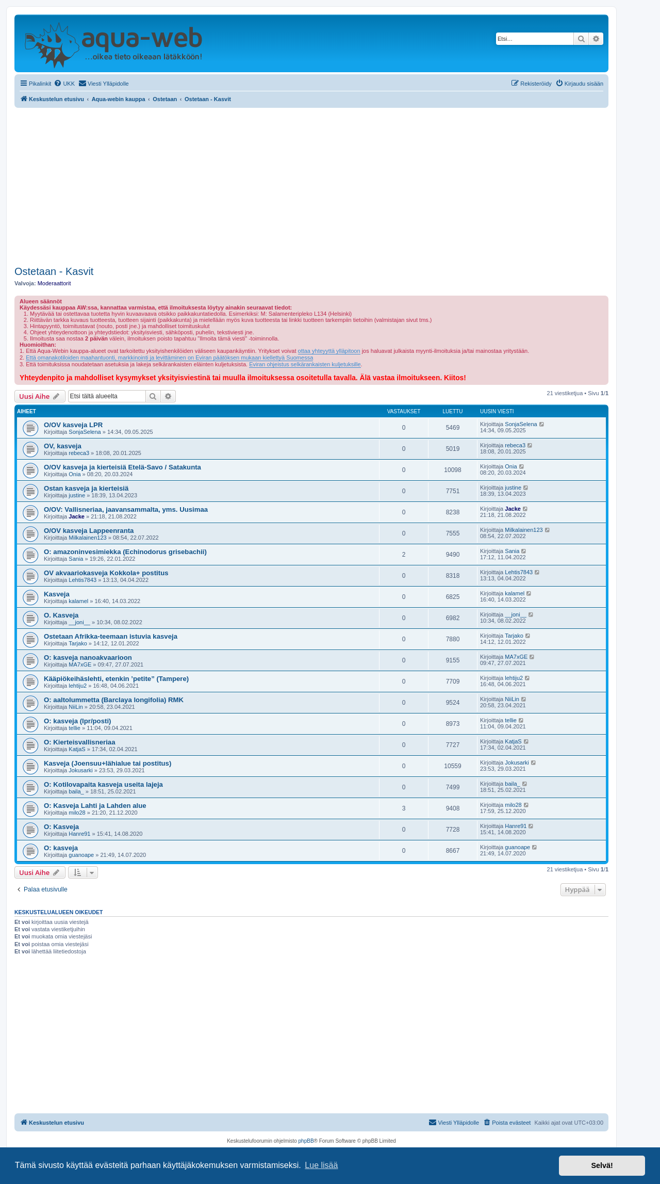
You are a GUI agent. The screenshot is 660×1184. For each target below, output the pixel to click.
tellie (74, 728)
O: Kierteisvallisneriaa (80, 742)
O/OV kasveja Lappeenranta (89, 530)
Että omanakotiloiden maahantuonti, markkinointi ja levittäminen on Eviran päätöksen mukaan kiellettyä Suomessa (169, 357)
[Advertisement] (311, 185)
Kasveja (57, 594)
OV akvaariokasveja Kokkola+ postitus (106, 573)
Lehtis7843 (82, 580)
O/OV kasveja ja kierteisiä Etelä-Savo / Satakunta (122, 467)
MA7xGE (80, 664)
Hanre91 (79, 834)
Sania (76, 559)
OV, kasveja (62, 446)
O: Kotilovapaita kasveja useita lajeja (103, 784)
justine (77, 495)
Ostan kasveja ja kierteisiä (86, 488)
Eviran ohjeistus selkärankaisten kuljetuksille (304, 364)
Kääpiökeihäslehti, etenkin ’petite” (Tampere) (116, 679)
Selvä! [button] (602, 1165)
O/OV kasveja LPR (73, 425)
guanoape (81, 855)
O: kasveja (61, 848)
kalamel (78, 601)
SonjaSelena (85, 432)
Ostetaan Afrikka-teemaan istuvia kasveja (110, 636)
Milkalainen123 (87, 537)
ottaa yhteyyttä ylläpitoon (329, 351)
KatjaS (77, 749)
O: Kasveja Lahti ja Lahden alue (95, 805)
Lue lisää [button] (321, 1165)
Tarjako (78, 643)
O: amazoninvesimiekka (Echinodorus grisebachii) (125, 552)
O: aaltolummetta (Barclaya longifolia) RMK (114, 700)
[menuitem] (64, 83)
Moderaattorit (54, 283)
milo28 (77, 812)
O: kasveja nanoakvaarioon (88, 657)
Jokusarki (80, 770)
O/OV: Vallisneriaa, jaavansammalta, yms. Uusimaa (126, 509)
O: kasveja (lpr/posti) (77, 721)
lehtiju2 (78, 686)
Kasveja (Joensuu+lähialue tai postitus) (107, 763)
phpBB (306, 1141)
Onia (74, 474)
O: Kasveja (61, 827)
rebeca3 (79, 453)
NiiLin (76, 707)
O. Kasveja (61, 615)
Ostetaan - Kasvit (53, 271)
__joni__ (79, 622)
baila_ (76, 791)
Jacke (77, 516)
